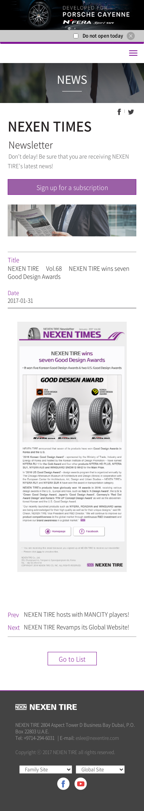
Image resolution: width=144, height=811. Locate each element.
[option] (72, 15)
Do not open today (103, 36)
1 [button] (69, 28)
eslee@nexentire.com (97, 738)
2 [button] (75, 28)
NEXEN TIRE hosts (76, 614)
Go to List (72, 658)
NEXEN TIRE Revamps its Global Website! (76, 627)
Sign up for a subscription (72, 187)
